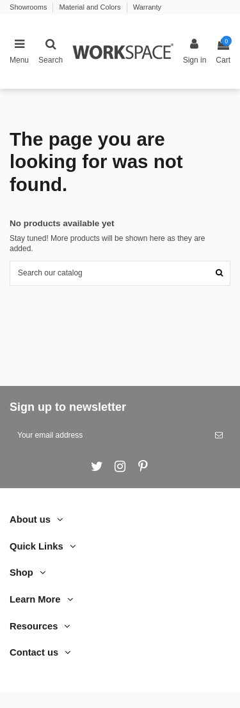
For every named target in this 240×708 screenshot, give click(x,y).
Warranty (147, 7)
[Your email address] (108, 435)
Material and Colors (91, 7)
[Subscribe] (218, 435)
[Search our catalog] (219, 273)
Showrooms (29, 7)
